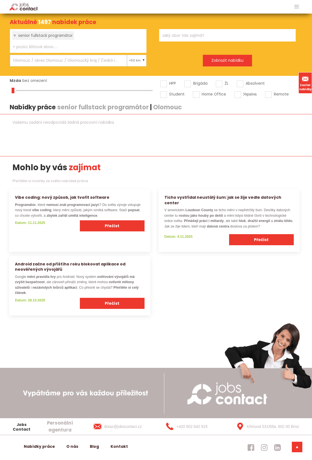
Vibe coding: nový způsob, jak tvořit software (62, 197)
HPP (172, 83)
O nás (72, 446)
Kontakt (119, 446)
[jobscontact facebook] (251, 447)
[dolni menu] (297, 447)
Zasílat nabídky (305, 82)
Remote (281, 94)
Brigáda (200, 83)
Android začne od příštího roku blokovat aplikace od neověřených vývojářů (70, 266)
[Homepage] (24, 6)
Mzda (15, 80)
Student (177, 94)
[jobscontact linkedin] (277, 447)
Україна (250, 94)
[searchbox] (75, 47)
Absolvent (255, 83)
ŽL (227, 83)
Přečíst (112, 226)
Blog (94, 446)
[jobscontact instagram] (264, 447)
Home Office (214, 94)
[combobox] (78, 41)
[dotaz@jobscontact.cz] (123, 426)
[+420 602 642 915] (194, 426)
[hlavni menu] (297, 7)
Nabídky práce (39, 446)
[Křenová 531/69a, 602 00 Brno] (265, 426)
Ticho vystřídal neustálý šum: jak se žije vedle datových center (222, 200)
